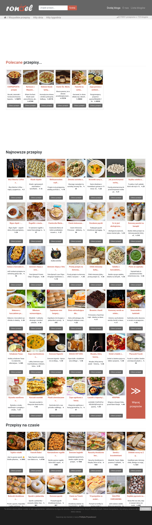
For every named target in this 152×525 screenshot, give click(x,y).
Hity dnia (38, 17)
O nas (125, 7)
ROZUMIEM (145, 509)
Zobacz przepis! (14, 105)
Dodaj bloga (113, 7)
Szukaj (72, 8)
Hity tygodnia (53, 17)
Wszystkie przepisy (19, 17)
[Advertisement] (76, 39)
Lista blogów (138, 7)
